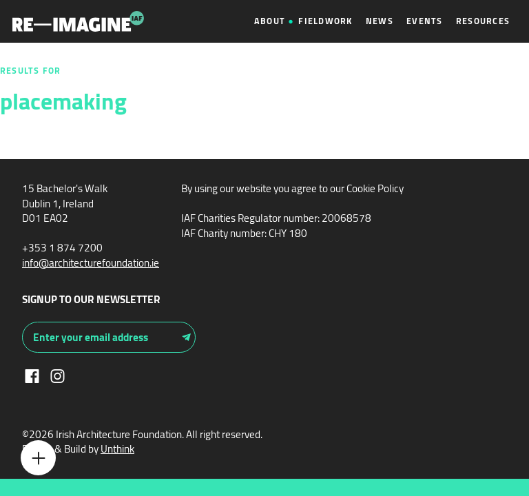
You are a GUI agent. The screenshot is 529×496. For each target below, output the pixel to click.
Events (424, 21)
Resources (483, 21)
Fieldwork (325, 21)
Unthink (117, 449)
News (379, 21)
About (269, 21)
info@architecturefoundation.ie (90, 263)
